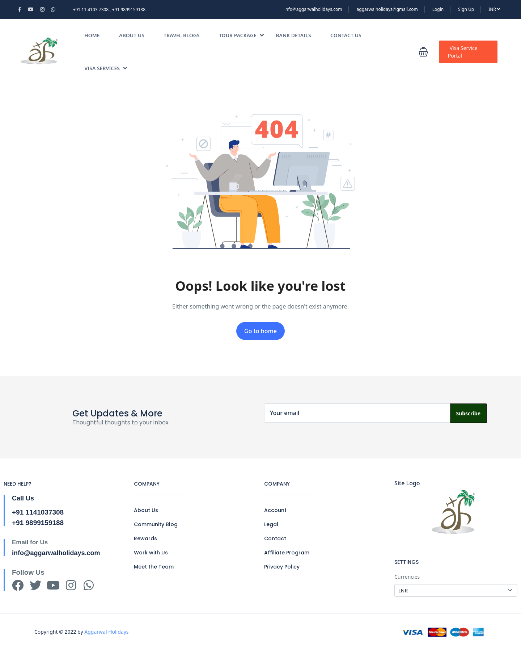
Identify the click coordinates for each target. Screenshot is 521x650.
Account (275, 510)
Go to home (260, 331)
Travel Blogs (181, 35)
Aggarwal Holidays (106, 631)
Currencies (407, 576)
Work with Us (151, 552)
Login (438, 9)
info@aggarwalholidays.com (313, 9)
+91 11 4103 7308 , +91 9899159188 (109, 10)
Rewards (145, 538)
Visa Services (105, 68)
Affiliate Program (286, 552)
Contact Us (345, 35)
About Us (131, 35)
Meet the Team (154, 566)
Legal (271, 524)
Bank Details (293, 35)
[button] (423, 51)
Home (91, 35)
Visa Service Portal (463, 52)
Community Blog (156, 524)
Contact (275, 538)
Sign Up (466, 9)
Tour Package (241, 35)
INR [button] (494, 9)
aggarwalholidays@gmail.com (387, 9)
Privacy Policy (282, 566)
